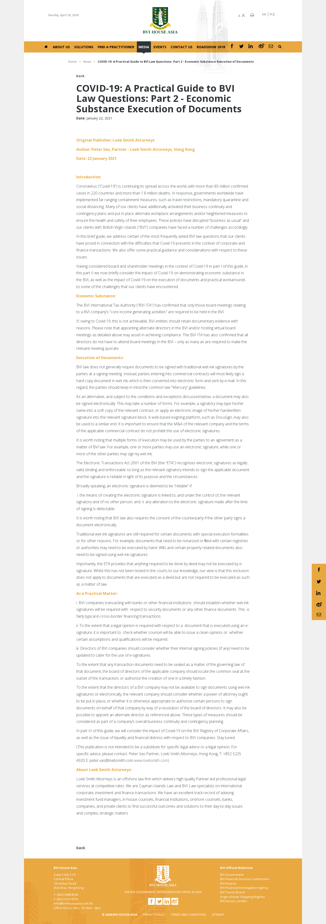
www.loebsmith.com (151, 760)
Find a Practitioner (116, 47)
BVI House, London (233, 901)
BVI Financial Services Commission (244, 879)
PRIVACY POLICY (154, 914)
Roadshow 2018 (211, 47)
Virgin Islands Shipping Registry (242, 897)
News (87, 62)
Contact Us (181, 47)
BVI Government (232, 874)
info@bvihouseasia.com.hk (73, 903)
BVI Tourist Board (232, 892)
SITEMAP (218, 914)
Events (159, 47)
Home (72, 62)
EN (264, 14)
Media (144, 47)
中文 (272, 14)
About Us (61, 47)
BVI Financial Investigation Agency (244, 888)
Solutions (83, 47)
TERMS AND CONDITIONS (188, 914)
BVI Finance (228, 883)
